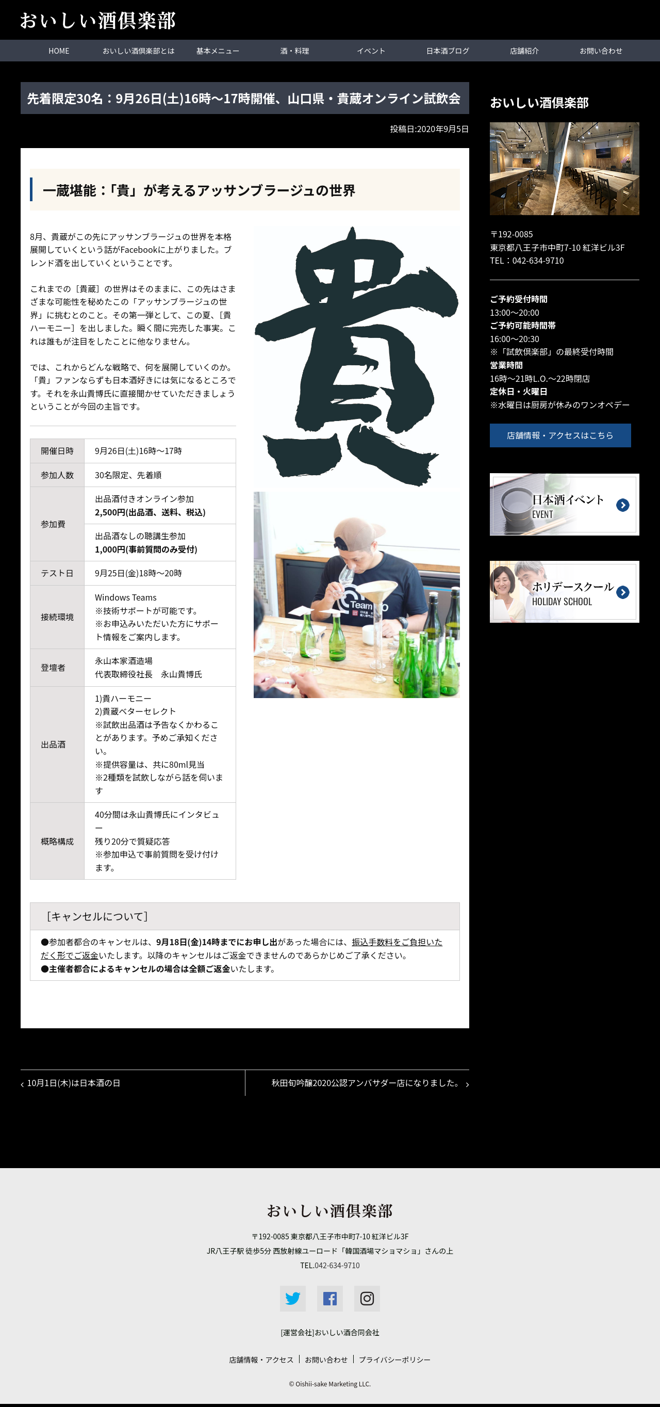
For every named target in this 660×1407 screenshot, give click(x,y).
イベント (371, 50)
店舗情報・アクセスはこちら (563, 434)
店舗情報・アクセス (261, 1362)
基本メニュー (218, 50)
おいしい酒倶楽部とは (139, 50)
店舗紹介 (524, 50)
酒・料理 (294, 50)
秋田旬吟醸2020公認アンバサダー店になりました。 (365, 1084)
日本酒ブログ (448, 50)
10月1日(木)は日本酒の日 (75, 1084)
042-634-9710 (538, 259)
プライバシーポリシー (395, 1362)
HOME (58, 50)
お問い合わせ (601, 50)
